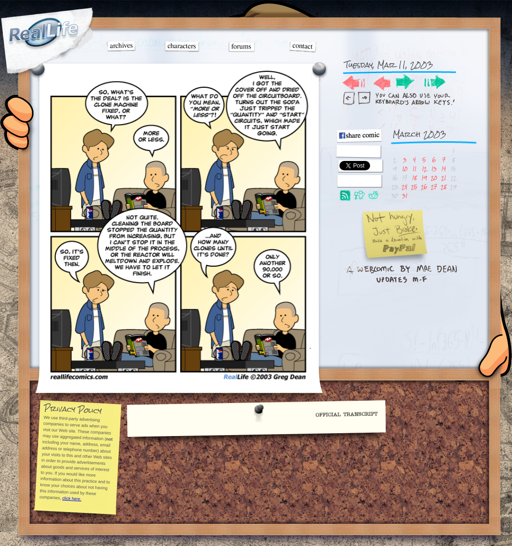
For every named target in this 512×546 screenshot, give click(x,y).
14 (443, 168)
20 (434, 177)
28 (443, 186)
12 (424, 168)
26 (424, 186)
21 (443, 177)
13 (434, 168)
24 (404, 186)
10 (404, 168)
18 (414, 177)
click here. (71, 499)
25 (414, 186)
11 (414, 168)
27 (434, 186)
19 (424, 177)
